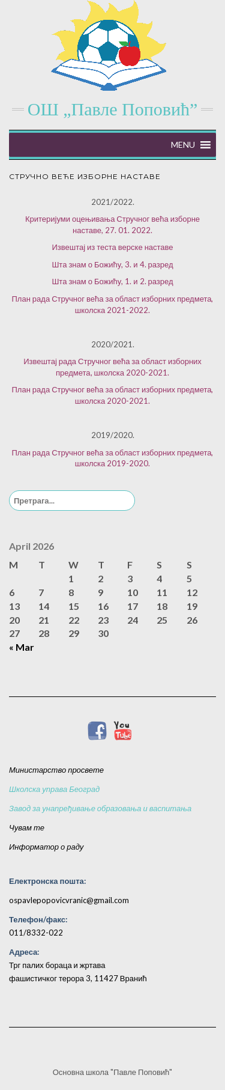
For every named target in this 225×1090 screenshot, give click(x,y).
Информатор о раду (46, 846)
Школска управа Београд (54, 789)
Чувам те (26, 827)
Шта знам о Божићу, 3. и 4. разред (112, 264)
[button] (183, 145)
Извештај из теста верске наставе (112, 247)
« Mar (21, 647)
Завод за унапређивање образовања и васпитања (100, 808)
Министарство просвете (56, 770)
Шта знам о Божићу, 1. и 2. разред (112, 281)
